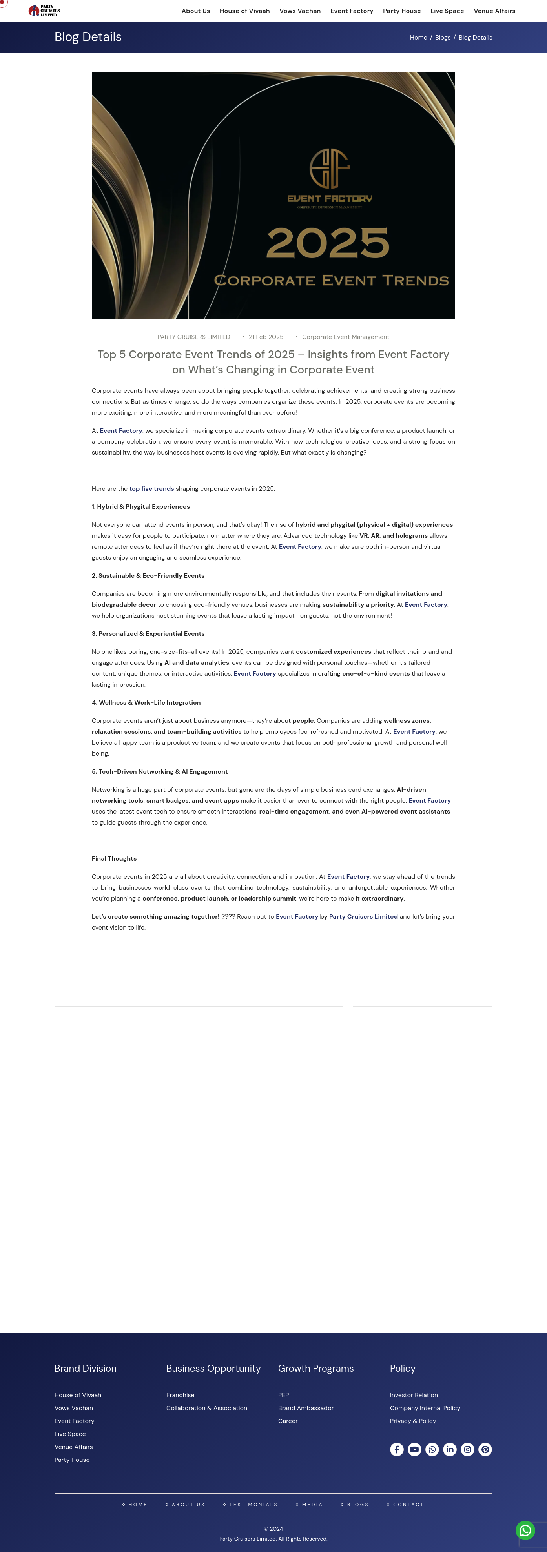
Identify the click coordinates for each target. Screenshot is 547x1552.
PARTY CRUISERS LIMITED (193, 337)
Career (288, 1421)
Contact (409, 1504)
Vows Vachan (300, 11)
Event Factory (352, 11)
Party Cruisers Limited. (248, 1538)
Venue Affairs (495, 11)
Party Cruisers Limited (363, 916)
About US (189, 1504)
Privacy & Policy (413, 1421)
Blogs (442, 37)
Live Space (447, 11)
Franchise (180, 1395)
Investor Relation (414, 1395)
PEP (283, 1395)
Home (418, 37)
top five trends (151, 488)
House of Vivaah (245, 11)
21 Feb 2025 (266, 337)
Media (312, 1504)
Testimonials (254, 1504)
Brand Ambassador (306, 1408)
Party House (402, 11)
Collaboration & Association (206, 1408)
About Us (196, 11)
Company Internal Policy (425, 1408)
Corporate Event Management (346, 337)
